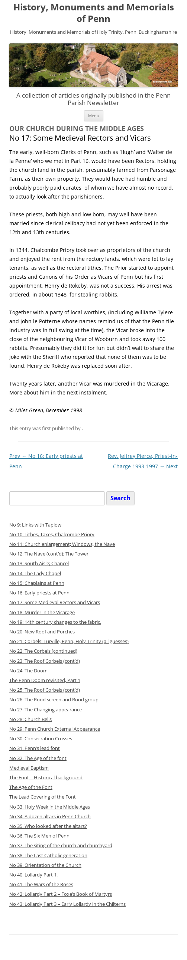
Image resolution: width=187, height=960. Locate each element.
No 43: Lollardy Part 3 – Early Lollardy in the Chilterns (67, 904)
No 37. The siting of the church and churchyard (60, 845)
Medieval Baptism (29, 768)
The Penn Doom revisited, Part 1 (44, 680)
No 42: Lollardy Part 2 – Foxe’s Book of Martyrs (60, 894)
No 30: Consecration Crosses (40, 738)
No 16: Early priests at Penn (39, 593)
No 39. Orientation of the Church (45, 865)
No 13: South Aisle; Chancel (39, 563)
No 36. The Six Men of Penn (39, 836)
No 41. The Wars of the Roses (41, 884)
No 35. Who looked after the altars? (48, 826)
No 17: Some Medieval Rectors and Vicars (54, 602)
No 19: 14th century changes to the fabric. (55, 622)
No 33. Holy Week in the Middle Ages (49, 807)
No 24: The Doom (28, 671)
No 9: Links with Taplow (35, 525)
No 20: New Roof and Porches (42, 632)
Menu (93, 115)
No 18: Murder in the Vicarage (42, 612)
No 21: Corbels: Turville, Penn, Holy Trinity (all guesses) (69, 641)
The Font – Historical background (46, 777)
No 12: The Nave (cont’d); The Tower (48, 554)
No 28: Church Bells (30, 719)
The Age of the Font (30, 787)
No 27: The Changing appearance (45, 710)
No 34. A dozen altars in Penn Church (50, 816)
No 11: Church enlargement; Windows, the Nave (62, 544)
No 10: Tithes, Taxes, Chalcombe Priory (51, 534)
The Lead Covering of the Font (42, 797)
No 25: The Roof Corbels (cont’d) (44, 690)
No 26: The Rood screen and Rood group (54, 700)
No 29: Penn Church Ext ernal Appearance (54, 729)
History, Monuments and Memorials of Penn (93, 12)
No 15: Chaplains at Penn (36, 583)
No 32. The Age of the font (38, 758)
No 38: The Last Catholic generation (48, 855)
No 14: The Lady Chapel (35, 573)
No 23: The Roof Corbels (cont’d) (44, 661)
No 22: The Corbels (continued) (43, 651)
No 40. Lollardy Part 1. (33, 875)
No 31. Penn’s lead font (34, 748)
